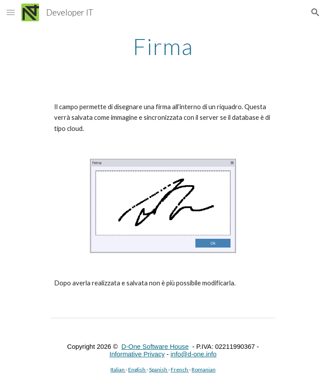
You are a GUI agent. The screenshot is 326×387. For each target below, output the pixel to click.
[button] (10, 12)
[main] (163, 47)
